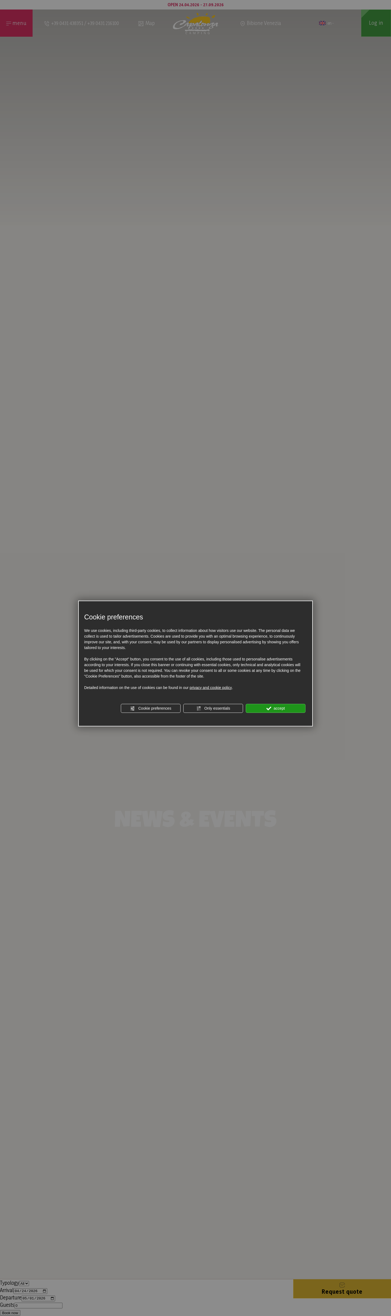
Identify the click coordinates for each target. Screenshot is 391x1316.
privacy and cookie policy (211, 687)
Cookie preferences (150, 708)
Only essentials (213, 708)
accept (275, 708)
